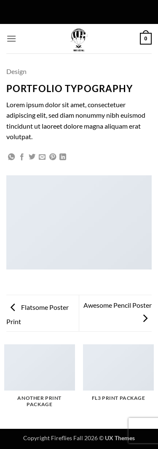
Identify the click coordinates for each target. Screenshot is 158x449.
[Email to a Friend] (42, 157)
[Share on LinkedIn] (62, 157)
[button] (11, 38)
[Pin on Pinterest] (52, 157)
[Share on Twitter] (32, 157)
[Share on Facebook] (22, 157)
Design (16, 71)
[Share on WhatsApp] (11, 157)
